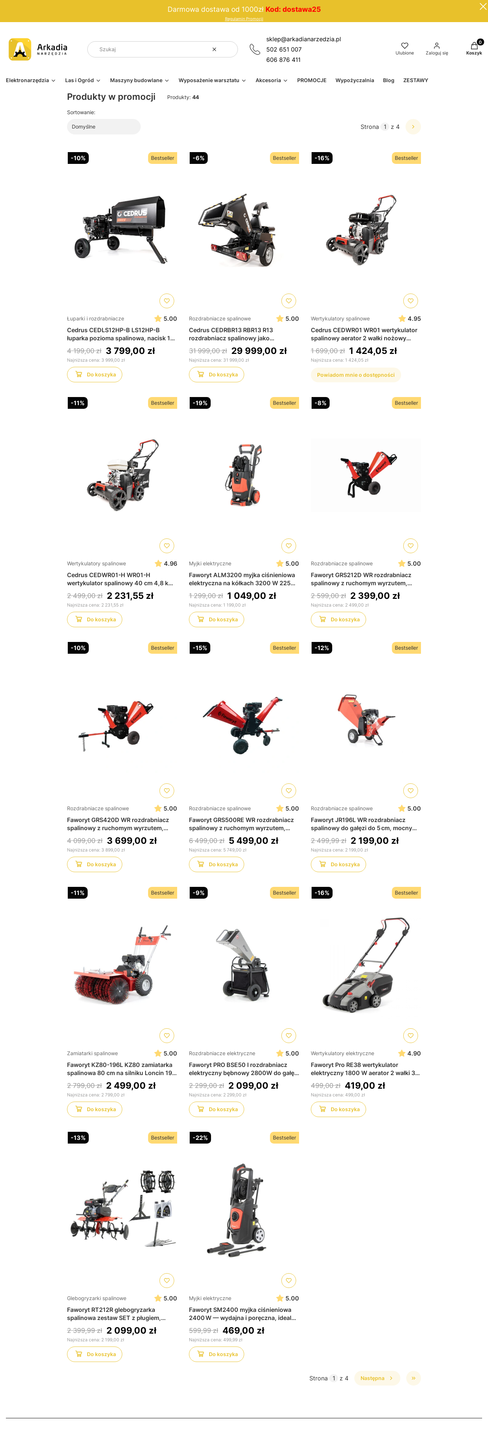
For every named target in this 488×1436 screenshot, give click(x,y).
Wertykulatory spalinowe (340, 318)
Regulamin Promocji (244, 19)
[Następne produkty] (377, 1378)
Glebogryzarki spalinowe (96, 1298)
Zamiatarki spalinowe (92, 1053)
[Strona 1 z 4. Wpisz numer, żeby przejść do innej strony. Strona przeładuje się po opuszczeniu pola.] (384, 127)
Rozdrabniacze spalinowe (220, 318)
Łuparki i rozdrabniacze (95, 318)
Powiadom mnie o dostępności (356, 375)
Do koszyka (94, 375)
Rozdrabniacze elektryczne (222, 1053)
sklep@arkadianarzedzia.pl (303, 39)
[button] (229, 49)
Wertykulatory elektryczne (342, 1053)
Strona (370, 126)
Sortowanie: (81, 112)
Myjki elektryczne (210, 563)
